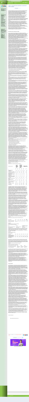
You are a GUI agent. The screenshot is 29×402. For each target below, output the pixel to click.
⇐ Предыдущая (14, 337)
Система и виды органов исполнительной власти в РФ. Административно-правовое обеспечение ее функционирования (3, 36)
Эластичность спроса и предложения (3, 10)
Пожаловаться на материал (26, 2)
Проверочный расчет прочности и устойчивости (3, 15)
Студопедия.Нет (11, 395)
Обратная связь (23, 2)
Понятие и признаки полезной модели (3, 21)
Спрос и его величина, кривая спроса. (3, 9)
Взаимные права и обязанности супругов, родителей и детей (3, 30)
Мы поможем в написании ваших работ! (18, 346)
